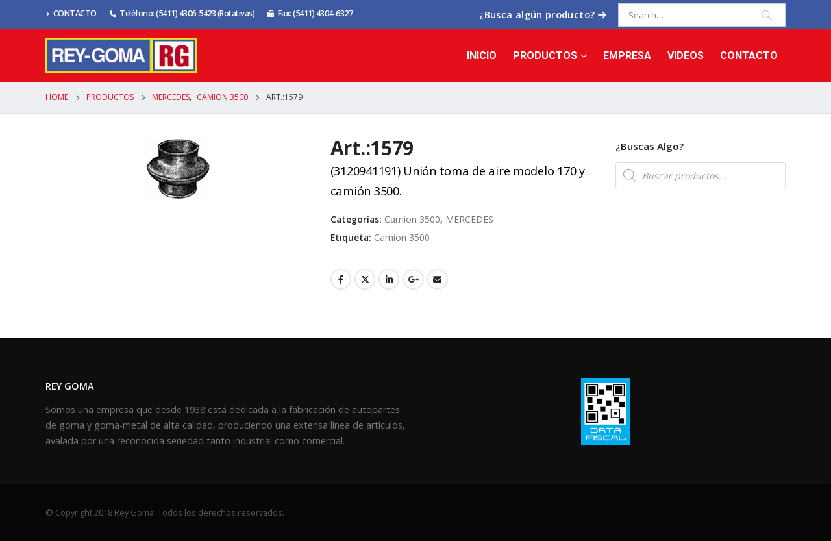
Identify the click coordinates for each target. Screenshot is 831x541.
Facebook (340, 279)
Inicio (482, 55)
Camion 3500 (412, 219)
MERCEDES (469, 219)
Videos (685, 55)
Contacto (749, 55)
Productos (545, 55)
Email (437, 279)
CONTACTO (71, 13)
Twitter (364, 279)
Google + (413, 279)
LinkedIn (388, 279)
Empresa (627, 55)
